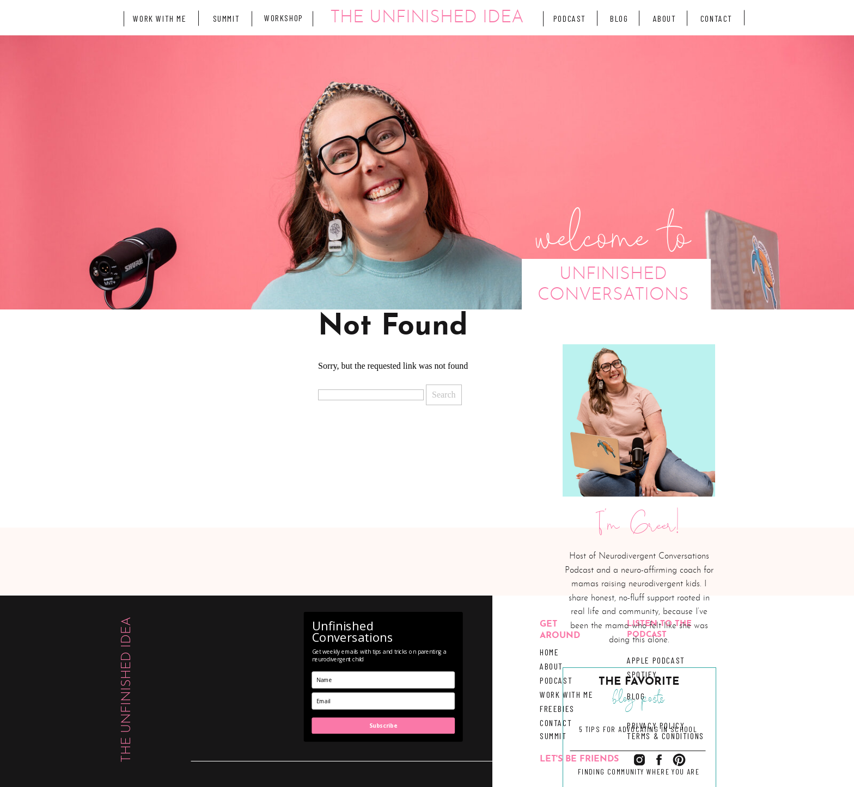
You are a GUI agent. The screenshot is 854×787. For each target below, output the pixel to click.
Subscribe (383, 725)
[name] (383, 680)
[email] (383, 700)
